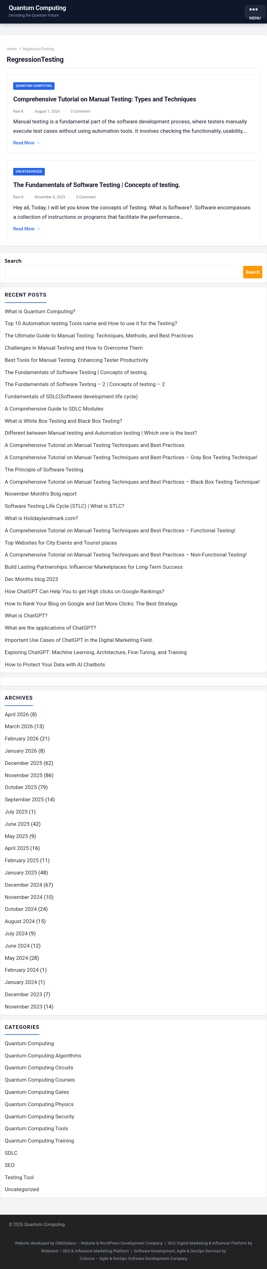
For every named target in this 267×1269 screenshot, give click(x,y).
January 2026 (21, 755)
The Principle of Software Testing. (45, 474)
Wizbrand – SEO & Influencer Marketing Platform (85, 1251)
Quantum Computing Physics (39, 1109)
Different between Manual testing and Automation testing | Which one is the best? (101, 437)
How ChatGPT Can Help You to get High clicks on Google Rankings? (85, 596)
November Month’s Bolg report (41, 498)
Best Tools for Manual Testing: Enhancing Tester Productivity (76, 364)
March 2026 (19, 731)
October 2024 (21, 914)
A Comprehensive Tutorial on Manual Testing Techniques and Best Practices (95, 449)
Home (13, 50)
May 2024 (16, 962)
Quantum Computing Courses (40, 1085)
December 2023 (23, 999)
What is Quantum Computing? (40, 315)
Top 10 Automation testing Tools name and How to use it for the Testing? (91, 328)
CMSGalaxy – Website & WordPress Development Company (109, 1243)
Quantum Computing (37, 8)
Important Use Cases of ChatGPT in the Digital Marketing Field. (79, 644)
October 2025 (21, 792)
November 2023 (24, 1011)
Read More (28, 145)
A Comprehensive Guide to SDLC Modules (54, 413)
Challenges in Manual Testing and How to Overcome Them (74, 352)
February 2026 (22, 743)
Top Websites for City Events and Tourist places (61, 547)
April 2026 (17, 719)
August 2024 (20, 926)
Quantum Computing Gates (37, 1097)
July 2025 (16, 816)
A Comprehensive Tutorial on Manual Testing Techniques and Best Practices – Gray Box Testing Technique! (131, 462)
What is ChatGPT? (26, 620)
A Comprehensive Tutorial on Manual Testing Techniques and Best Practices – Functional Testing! (120, 535)
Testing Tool (19, 1182)
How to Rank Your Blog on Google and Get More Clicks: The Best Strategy (91, 608)
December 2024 (23, 889)
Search (14, 264)
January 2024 (21, 987)
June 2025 (17, 828)
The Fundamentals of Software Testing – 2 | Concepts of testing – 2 (85, 388)
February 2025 (22, 865)
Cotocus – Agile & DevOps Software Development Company (133, 1258)
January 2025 (21, 877)
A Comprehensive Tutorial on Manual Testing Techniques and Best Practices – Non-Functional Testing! (126, 559)
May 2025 (16, 840)
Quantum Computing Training (39, 1146)
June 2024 (17, 950)
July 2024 (16, 938)
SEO (9, 1170)
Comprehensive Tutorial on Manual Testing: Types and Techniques (106, 101)
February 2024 (22, 974)
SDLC (11, 1158)
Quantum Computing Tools (36, 1133)
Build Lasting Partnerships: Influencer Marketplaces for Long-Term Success (94, 571)
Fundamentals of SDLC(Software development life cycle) (71, 401)
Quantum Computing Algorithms (43, 1060)
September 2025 (24, 804)
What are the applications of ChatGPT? (50, 632)
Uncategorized (30, 173)
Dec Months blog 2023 (31, 583)
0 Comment (82, 113)
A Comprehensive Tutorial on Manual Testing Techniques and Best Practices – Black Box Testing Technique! (132, 486)
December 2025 (23, 768)
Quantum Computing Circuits (39, 1072)
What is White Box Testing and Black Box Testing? (63, 425)
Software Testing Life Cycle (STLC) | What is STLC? (64, 510)
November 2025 (24, 780)
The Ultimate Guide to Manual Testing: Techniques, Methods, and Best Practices (99, 340)
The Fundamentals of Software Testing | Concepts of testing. (98, 187)
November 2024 (24, 901)
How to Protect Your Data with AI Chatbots (55, 668)
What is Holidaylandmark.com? (41, 522)
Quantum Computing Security (39, 1121)
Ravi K (20, 113)
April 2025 (17, 853)
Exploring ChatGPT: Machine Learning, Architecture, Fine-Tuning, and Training (96, 656)
